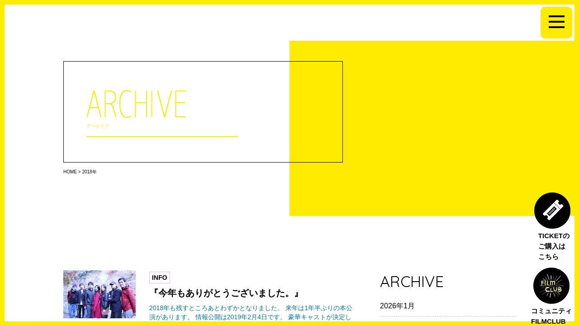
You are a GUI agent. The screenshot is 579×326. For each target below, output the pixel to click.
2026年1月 (397, 306)
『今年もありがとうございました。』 (226, 293)
